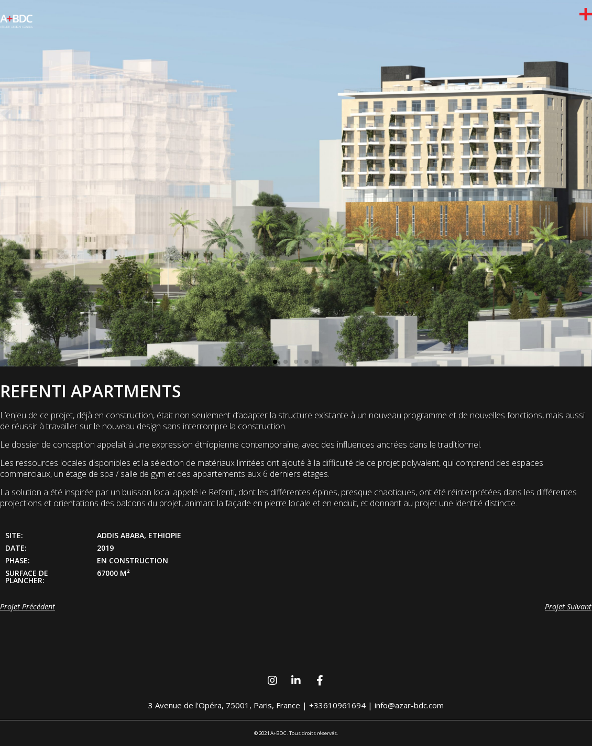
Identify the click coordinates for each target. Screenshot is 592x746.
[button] (275, 362)
